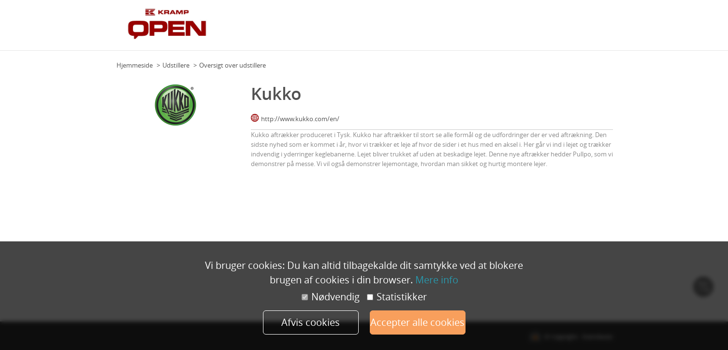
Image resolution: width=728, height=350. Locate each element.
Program (443, 28)
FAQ (535, 28)
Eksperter (475, 28)
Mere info (436, 279)
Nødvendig (331, 297)
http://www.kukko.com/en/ (300, 118)
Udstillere (509, 28)
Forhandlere (564, 28)
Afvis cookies (310, 322)
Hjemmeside (134, 65)
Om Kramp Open (400, 28)
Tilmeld (599, 28)
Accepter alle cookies (417, 322)
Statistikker (397, 297)
